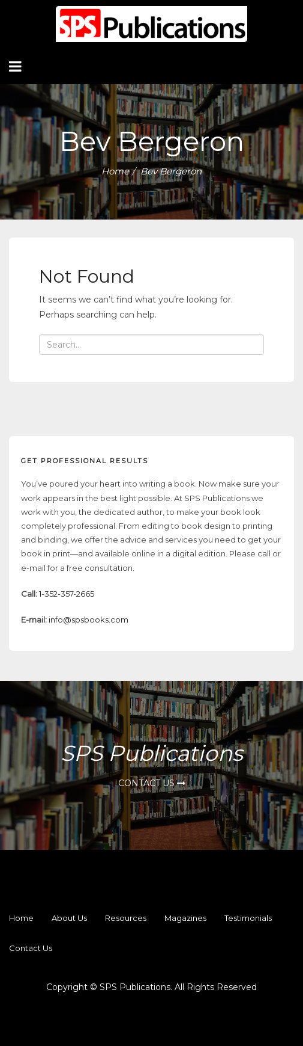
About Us (69, 918)
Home (115, 171)
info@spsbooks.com (88, 619)
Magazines (185, 918)
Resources (125, 918)
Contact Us (151, 783)
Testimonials (248, 918)
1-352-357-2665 (66, 593)
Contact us (30, 948)
